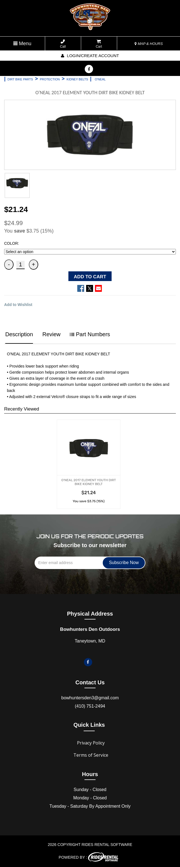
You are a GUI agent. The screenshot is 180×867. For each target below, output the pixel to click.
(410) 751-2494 (90, 706)
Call (63, 44)
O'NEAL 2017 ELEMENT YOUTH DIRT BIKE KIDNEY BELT (88, 482)
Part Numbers (90, 334)
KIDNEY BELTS (77, 79)
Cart (99, 44)
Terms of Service (90, 755)
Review (51, 334)
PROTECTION (50, 79)
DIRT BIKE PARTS (20, 79)
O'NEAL (100, 79)
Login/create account (90, 55)
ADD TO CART (90, 276)
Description (19, 334)
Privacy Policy (91, 743)
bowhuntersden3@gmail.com (90, 697)
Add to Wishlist (18, 304)
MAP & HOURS (149, 44)
